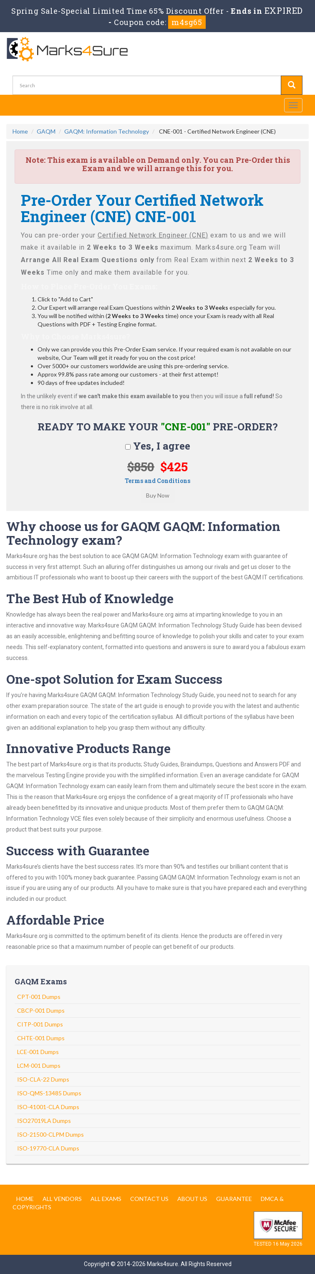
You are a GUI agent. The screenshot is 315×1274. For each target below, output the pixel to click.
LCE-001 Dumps (38, 1051)
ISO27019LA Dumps (44, 1120)
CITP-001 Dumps (40, 1024)
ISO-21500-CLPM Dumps (50, 1134)
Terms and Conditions (157, 481)
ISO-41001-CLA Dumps (48, 1106)
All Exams (106, 1198)
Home (20, 131)
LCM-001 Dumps (38, 1065)
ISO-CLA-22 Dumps (43, 1079)
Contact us (149, 1198)
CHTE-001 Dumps (41, 1037)
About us (192, 1198)
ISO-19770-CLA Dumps (48, 1148)
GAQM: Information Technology (106, 131)
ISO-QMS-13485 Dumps (49, 1093)
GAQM (46, 131)
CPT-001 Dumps (38, 996)
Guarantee (234, 1198)
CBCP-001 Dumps (41, 1010)
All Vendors (62, 1198)
